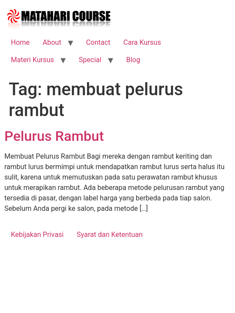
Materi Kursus (32, 60)
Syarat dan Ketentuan (110, 234)
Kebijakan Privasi (37, 234)
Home (20, 42)
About (52, 42)
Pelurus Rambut (54, 136)
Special (90, 60)
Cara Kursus (142, 42)
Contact (98, 42)
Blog (133, 60)
